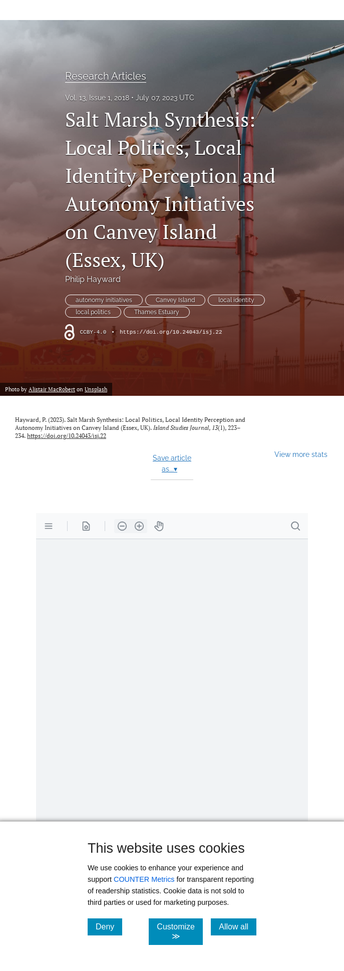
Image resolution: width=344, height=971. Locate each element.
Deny (109, 926)
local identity (236, 300)
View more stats (300, 454)
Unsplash (96, 389)
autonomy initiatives (104, 300)
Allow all (237, 926)
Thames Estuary (156, 312)
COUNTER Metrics (144, 879)
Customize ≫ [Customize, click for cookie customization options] (180, 931)
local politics (93, 312)
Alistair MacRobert (52, 389)
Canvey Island (175, 300)
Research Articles (105, 76)
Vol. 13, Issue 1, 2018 (97, 98)
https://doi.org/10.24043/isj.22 (171, 332)
